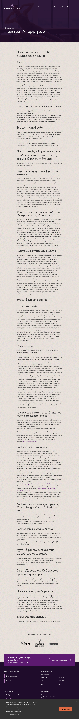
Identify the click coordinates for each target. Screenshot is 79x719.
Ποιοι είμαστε (41, 7)
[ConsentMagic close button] (76, 701)
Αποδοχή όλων (65, 709)
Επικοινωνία (70, 7)
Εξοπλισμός (57, 7)
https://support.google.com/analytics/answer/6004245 (34, 484)
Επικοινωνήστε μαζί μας (59, 660)
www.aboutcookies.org (30, 441)
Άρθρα (64, 7)
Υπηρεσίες (49, 7)
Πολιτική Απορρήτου (12, 714)
